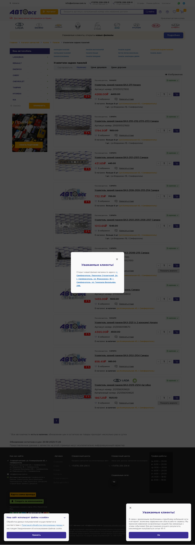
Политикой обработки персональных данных (42, 525)
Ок (158, 535)
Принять (36, 535)
